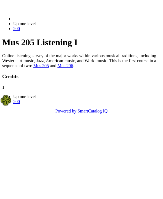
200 (16, 28)
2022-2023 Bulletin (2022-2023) (42, 18)
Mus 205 (41, 65)
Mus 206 (65, 65)
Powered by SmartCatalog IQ (82, 111)
